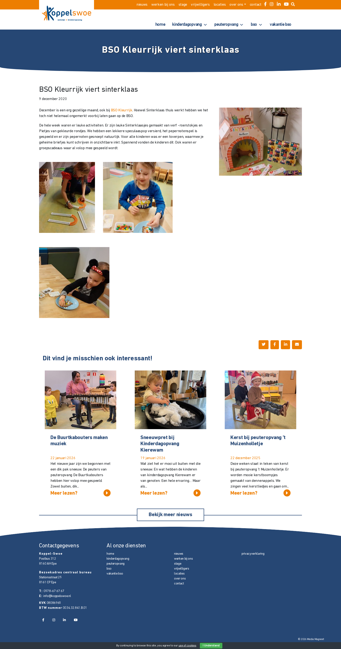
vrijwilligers (200, 5)
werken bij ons (163, 5)
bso (257, 25)
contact (255, 5)
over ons (236, 5)
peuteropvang (229, 25)
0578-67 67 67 (54, 591)
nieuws (142, 5)
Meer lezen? (80, 493)
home (160, 24)
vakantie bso (280, 24)
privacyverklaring (253, 554)
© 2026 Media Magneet (311, 639)
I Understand (211, 645)
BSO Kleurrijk (121, 110)
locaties (220, 5)
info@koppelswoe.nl (57, 596)
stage (183, 5)
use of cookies (187, 645)
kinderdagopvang (189, 25)
